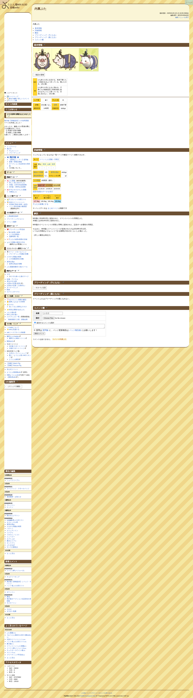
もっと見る (11, 553)
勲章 (8, 290)
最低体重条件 (38, 176)
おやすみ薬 (13, 281)
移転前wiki (12, 377)
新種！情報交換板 (15, 162)
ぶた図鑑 (12, 181)
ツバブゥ (10, 533)
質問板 (45, 331)
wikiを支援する (14, 329)
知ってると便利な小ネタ (18, 307)
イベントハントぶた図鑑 (16, 646)
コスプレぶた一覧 (13, 317)
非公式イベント (12, 369)
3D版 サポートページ (16, 348)
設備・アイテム (12, 279)
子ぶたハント (14, 151)
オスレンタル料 (12, 522)
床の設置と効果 (14, 232)
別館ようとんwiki (13, 375)
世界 (53, 164)
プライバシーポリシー (97, 693)
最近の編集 (13, 98)
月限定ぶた (13, 192)
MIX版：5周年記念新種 (17, 187)
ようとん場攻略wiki (14, 372)
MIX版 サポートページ (17, 346)
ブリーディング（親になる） (46, 37)
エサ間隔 (37, 180)
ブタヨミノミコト (13, 535)
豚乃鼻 (10, 644)
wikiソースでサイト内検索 (16, 332)
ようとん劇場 (14, 359)
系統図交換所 (13, 216)
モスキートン (11, 603)
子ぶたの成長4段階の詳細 (18, 239)
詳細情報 (38, 30)
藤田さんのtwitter (13, 336)
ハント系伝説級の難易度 (18, 206)
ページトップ (13, 96)
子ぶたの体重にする (40, 204)
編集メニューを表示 (182, 17)
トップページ (11, 147)
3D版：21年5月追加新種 (18, 185)
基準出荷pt (55, 172)
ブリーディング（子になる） (46, 35)
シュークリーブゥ (13, 480)
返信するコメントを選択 (44, 323)
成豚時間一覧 (14, 236)
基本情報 (38, 28)
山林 (48, 164)
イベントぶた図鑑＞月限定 (49, 159)
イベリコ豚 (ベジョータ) (15, 570)
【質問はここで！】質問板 (18, 160)
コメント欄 (39, 40)
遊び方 (9, 149)
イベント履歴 (11, 222)
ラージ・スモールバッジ (17, 252)
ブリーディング (14, 153)
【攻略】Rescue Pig (14, 365)
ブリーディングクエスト (15, 219)
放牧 (55, 105)
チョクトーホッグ (13, 577)
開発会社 (10, 341)
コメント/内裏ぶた (59, 340)
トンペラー (11, 537)
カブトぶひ (11, 539)
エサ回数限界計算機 (16, 259)
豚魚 (8, 597)
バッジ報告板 (75, 331)
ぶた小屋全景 (11, 312)
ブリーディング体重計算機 (18, 254)
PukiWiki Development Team (88, 696)
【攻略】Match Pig (13, 363)
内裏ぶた (40, 8)
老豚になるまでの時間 (17, 302)
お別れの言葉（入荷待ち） (16, 285)
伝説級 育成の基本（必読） (19, 204)
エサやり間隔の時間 (14, 257)
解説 (36, 33)
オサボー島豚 (11, 611)
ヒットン (10, 507)
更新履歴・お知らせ (14, 497)
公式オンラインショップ (18, 353)
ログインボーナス (13, 292)
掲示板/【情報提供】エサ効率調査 (16, 121)
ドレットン (11, 505)
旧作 (19, 283)
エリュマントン (12, 530)
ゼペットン (11, 592)
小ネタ (11, 304)
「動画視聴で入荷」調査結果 (17, 319)
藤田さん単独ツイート (17, 338)
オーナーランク (12, 287)
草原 (44, 164)
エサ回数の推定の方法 (17, 242)
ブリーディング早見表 (17, 229)
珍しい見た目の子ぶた (17, 183)
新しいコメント (23, 98)
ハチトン (10, 528)
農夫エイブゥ (11, 541)
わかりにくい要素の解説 (17, 300)
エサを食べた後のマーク (20, 276)
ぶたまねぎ (11, 545)
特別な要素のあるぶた (17, 310)
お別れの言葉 (11, 283)
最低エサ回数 (38, 172)
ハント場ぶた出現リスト (15, 586)
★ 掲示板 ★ (13, 157)
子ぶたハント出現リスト (17, 199)
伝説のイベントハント (17, 202)
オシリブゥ (11, 543)
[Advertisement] (111, 128)
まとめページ (53, 208)
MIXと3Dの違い (12, 314)
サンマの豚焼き (12, 547)
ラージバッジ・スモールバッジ (18, 488)
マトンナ (11, 652)
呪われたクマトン (13, 515)
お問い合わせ (108, 693)
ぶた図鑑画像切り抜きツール (17, 267)
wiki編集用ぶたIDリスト (15, 520)
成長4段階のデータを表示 (43, 192)
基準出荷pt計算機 (15, 264)
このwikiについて (13, 327)
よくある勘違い (14, 234)
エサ (8, 274)
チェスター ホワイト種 (16, 650)
